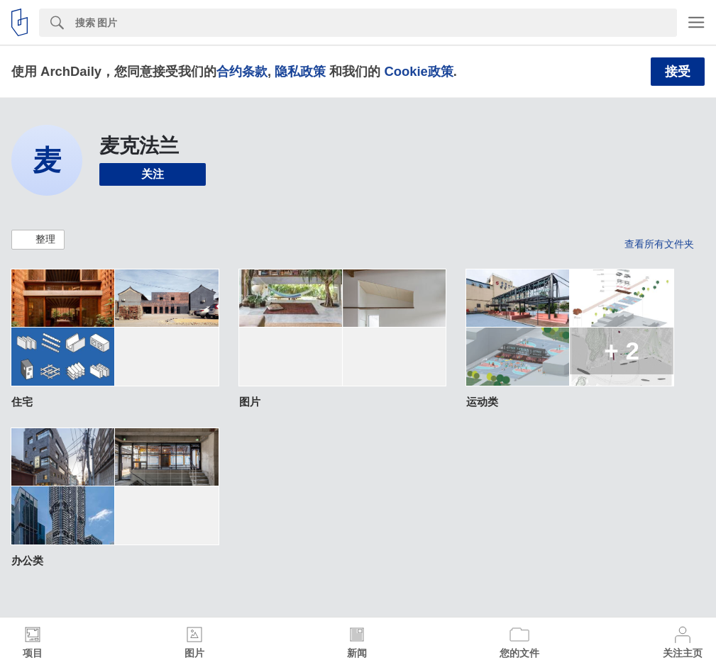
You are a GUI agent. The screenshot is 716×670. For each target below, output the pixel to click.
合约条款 (242, 71)
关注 (152, 174)
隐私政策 (300, 71)
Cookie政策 (418, 71)
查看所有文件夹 (659, 244)
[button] (38, 240)
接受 (677, 72)
